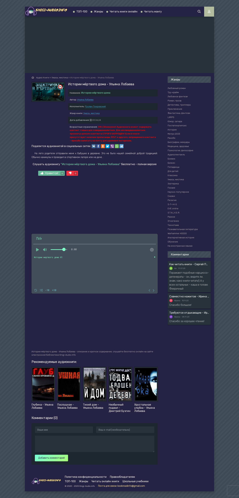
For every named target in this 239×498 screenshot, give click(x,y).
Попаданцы (173, 167)
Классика (172, 175)
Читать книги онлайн (123, 11)
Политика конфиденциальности (86, 476)
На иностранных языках (180, 246)
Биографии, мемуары (179, 142)
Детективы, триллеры (179, 105)
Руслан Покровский (95, 106)
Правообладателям (122, 476)
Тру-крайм (173, 92)
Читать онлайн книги (105, 481)
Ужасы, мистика (91, 113)
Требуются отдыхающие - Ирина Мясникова (189, 312)
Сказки (171, 196)
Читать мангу (153, 11)
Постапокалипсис (177, 125)
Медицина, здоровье (178, 146)
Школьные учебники (135, 481)
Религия (172, 200)
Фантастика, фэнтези (179, 113)
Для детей (173, 171)
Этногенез (173, 221)
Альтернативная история (181, 237)
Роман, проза (174, 100)
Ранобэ (171, 138)
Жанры (98, 11)
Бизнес (171, 163)
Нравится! (52, 173)
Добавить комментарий (51, 458)
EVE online (173, 208)
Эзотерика (173, 183)
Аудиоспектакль (176, 154)
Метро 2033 (174, 134)
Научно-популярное (178, 192)
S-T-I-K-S (172, 204)
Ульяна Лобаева (85, 99)
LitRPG (171, 117)
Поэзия (171, 188)
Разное (171, 217)
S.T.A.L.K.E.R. (174, 212)
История (172, 129)
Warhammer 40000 (177, 233)
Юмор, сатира (175, 121)
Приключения (175, 109)
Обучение (173, 241)
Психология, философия (180, 150)
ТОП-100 (81, 11)
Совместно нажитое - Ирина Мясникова (189, 296)
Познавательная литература (183, 229)
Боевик (171, 158)
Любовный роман (177, 88)
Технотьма (173, 225)
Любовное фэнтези (178, 96)
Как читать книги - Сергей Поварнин (189, 264)
